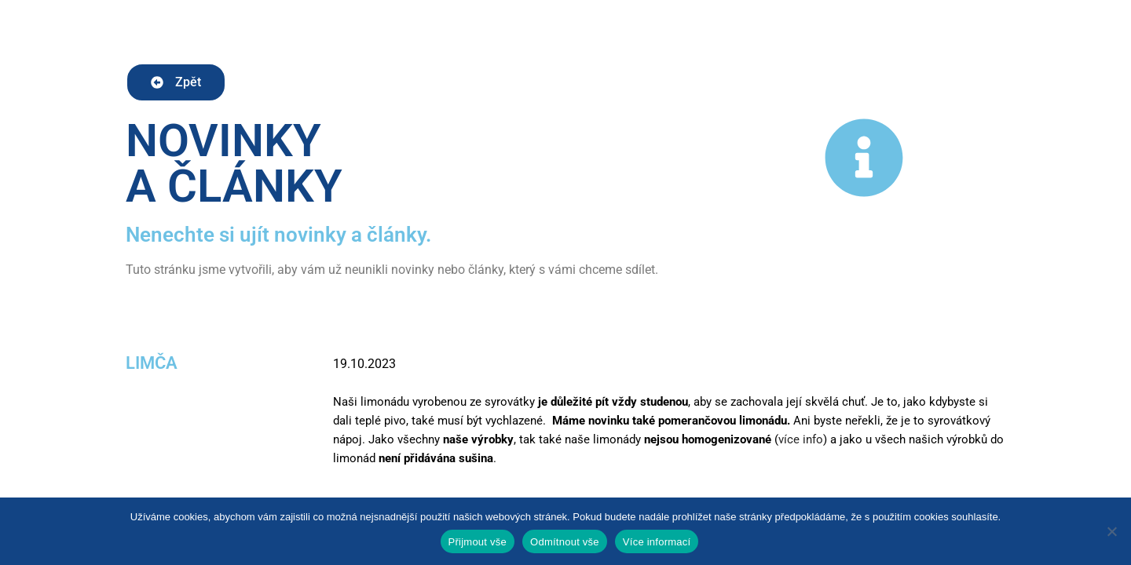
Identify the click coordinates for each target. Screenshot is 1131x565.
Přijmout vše (477, 542)
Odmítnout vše (564, 542)
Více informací (657, 542)
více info (800, 439)
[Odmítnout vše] (1111, 531)
